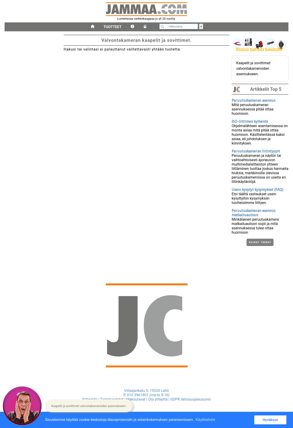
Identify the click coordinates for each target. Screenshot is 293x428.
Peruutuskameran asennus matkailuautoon (253, 213)
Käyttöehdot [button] (205, 420)
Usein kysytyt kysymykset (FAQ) (257, 189)
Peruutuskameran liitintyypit (256, 151)
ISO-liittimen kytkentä (250, 121)
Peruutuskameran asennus (253, 100)
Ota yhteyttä (158, 399)
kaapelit (12, 176)
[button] (89, 405)
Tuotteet (112, 27)
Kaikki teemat (260, 242)
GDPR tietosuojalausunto (190, 399)
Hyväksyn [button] (270, 420)
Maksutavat (135, 399)
